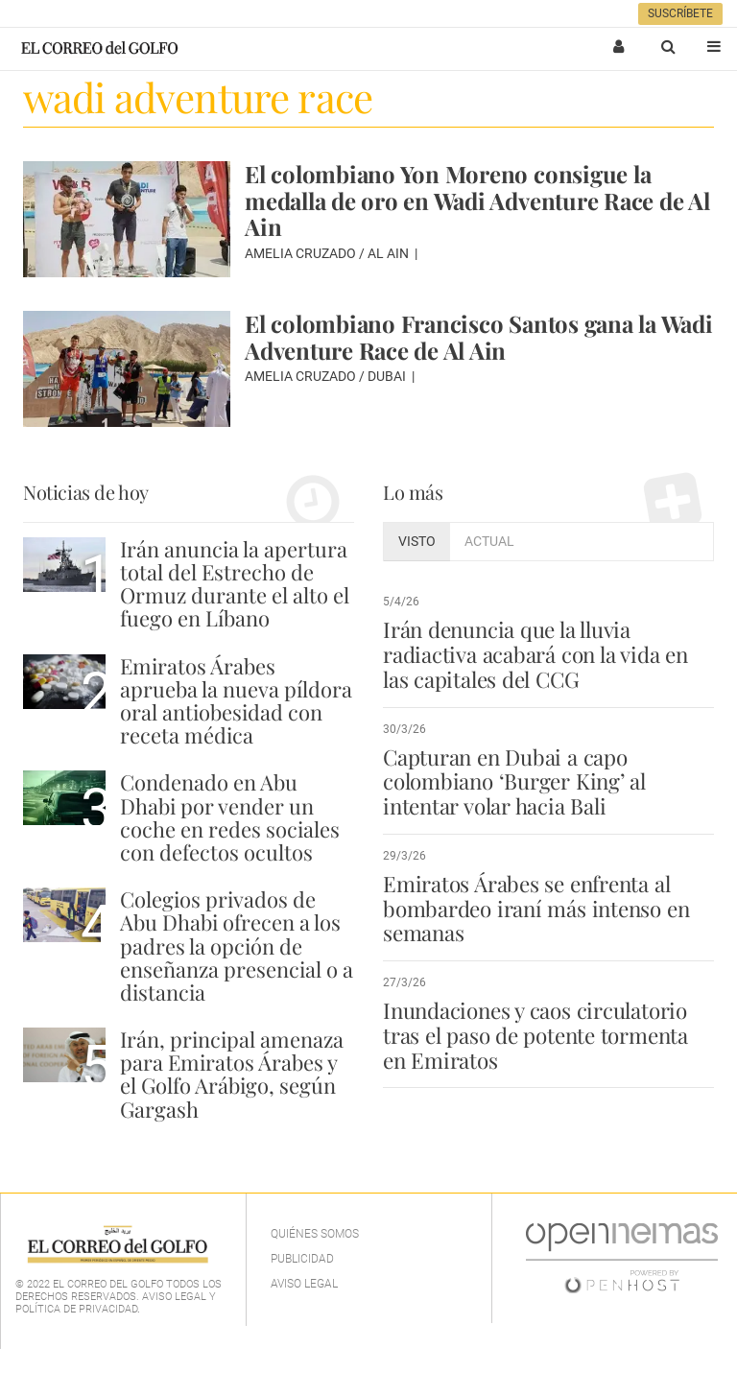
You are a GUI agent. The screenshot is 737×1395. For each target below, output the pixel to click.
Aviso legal (304, 1283)
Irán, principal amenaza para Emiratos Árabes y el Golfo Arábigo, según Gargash (232, 1074)
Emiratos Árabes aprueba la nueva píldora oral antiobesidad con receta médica (236, 700)
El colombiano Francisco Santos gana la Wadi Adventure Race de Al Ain (479, 337)
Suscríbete (680, 13)
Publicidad (302, 1258)
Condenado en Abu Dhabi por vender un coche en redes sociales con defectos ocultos (230, 817)
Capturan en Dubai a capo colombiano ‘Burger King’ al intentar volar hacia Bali (514, 782)
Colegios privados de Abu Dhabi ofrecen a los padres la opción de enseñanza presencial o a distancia (236, 945)
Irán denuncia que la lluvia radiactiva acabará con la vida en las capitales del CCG (535, 654)
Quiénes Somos (315, 1234)
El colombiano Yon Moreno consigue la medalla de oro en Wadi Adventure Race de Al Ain (477, 200)
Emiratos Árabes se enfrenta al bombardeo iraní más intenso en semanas (536, 908)
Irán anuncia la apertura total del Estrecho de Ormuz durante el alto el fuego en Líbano (234, 583)
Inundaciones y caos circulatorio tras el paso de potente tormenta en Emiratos (535, 1035)
